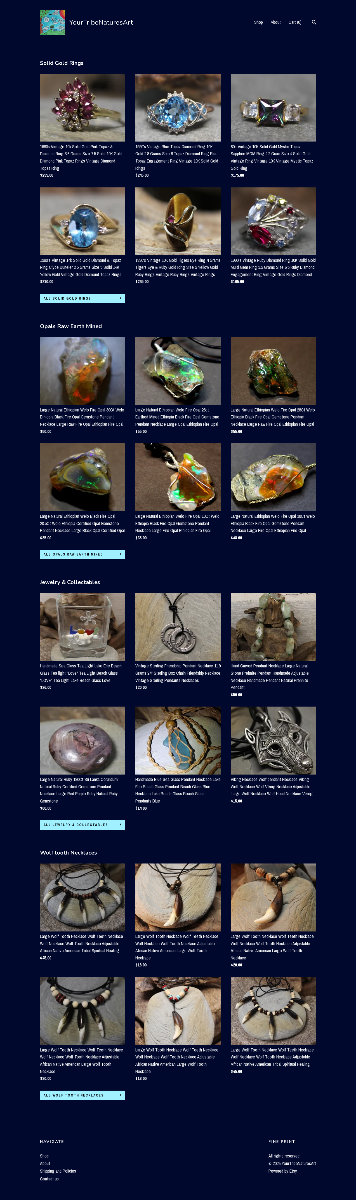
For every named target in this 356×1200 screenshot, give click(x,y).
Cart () (295, 22)
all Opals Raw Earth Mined (73, 554)
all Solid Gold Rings (67, 298)
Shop (258, 22)
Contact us (49, 1179)
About (276, 22)
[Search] (314, 23)
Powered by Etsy (282, 1171)
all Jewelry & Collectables (76, 825)
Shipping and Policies (58, 1171)
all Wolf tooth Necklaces (74, 1095)
